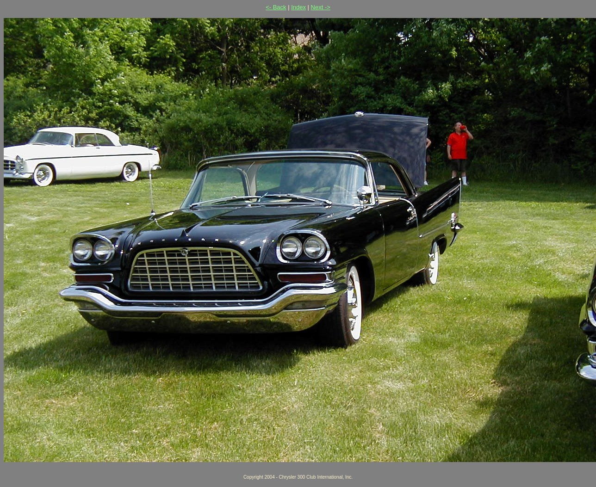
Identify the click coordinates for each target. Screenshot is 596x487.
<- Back (276, 7)
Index (298, 7)
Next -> (320, 7)
